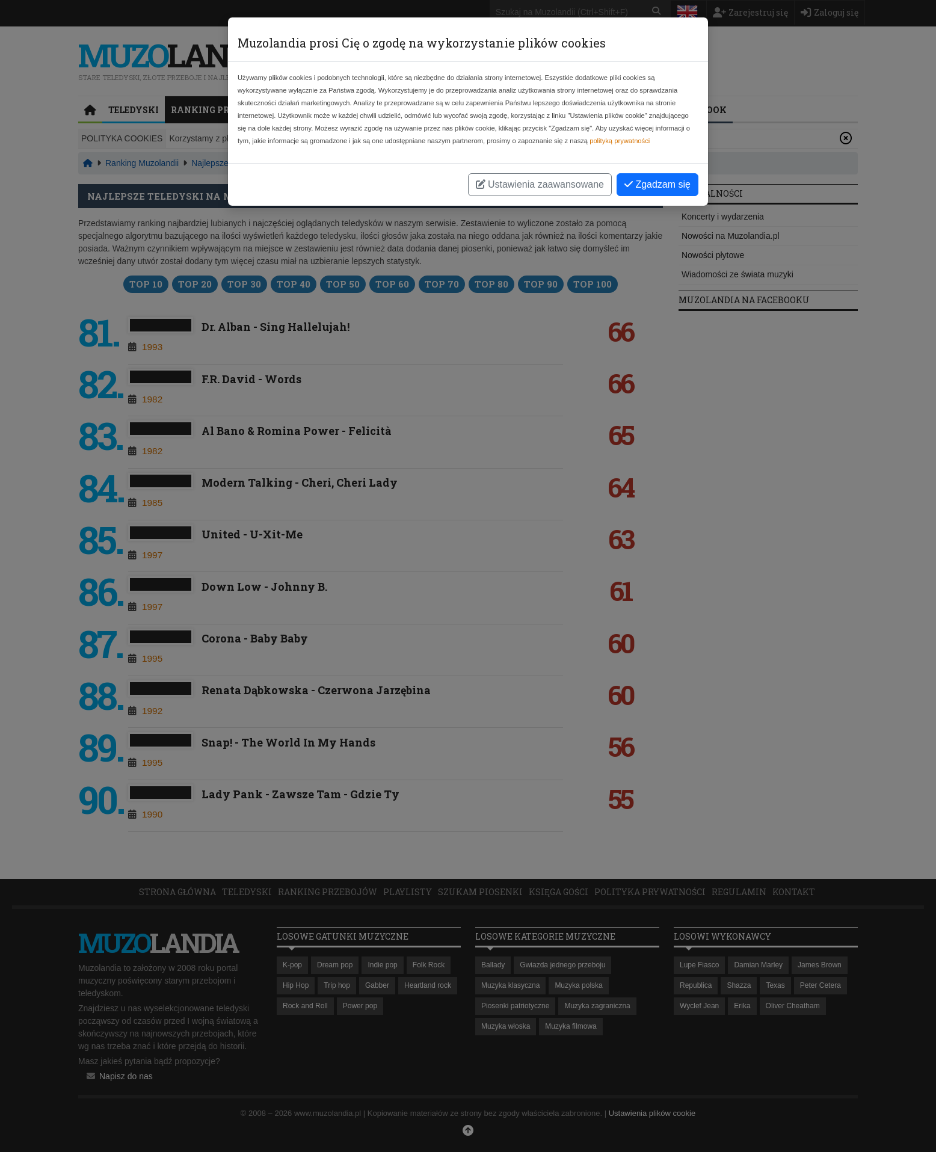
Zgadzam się (657, 184)
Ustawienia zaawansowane (540, 184)
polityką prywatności (620, 140)
